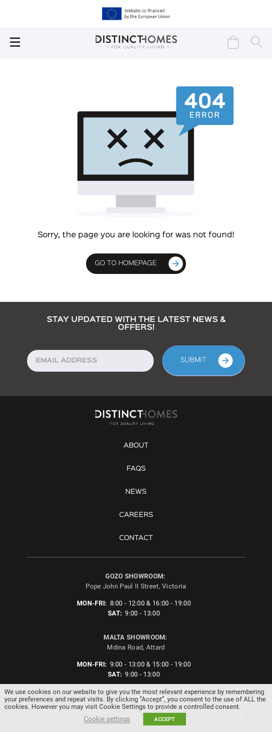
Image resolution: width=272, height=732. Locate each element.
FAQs (136, 469)
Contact (136, 538)
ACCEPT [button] (164, 719)
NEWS (136, 492)
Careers (136, 515)
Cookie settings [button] (107, 719)
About (136, 446)
